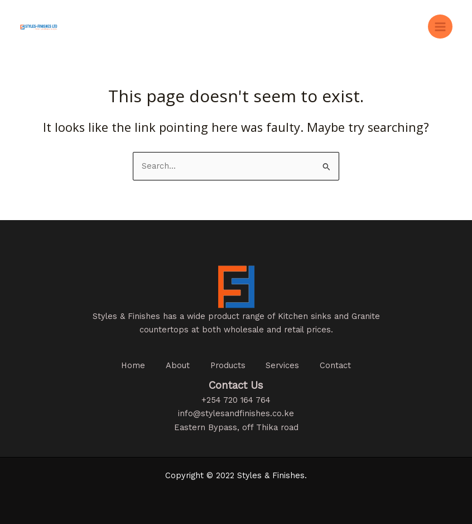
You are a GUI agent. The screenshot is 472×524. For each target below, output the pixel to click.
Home (130, 365)
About (176, 365)
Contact (339, 365)
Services (284, 365)
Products (227, 365)
